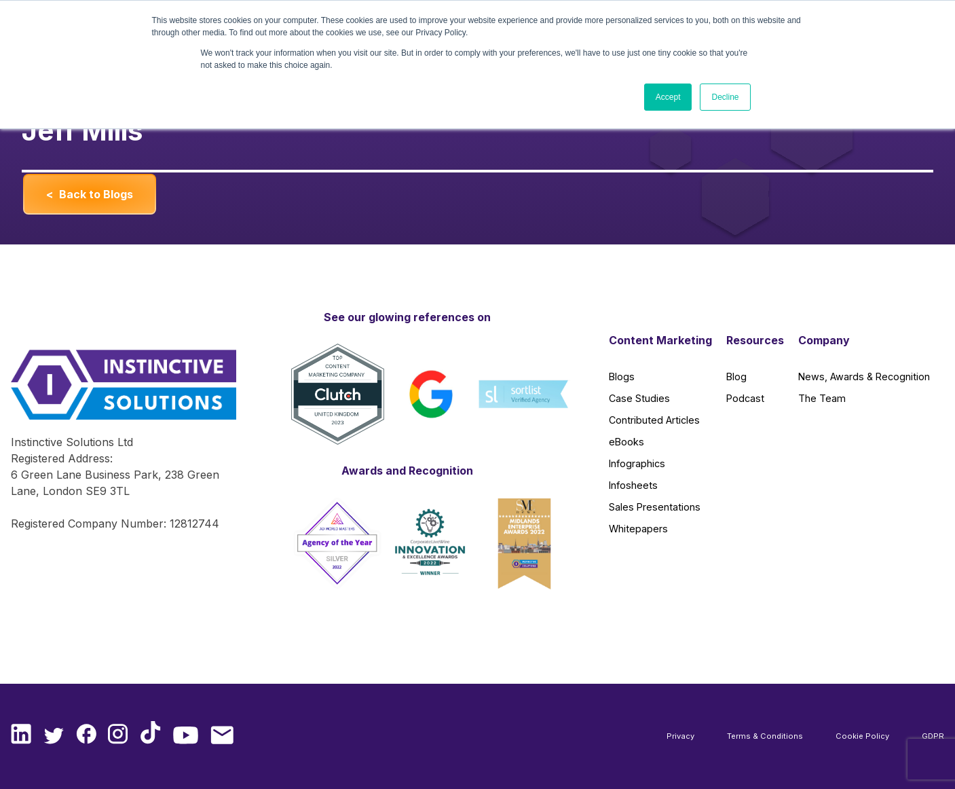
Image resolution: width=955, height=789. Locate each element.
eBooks (626, 441)
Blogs (622, 376)
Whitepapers (638, 528)
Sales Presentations (654, 507)
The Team (822, 398)
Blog (736, 376)
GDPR (933, 736)
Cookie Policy (862, 736)
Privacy (680, 736)
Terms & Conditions (765, 736)
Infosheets (633, 485)
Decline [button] (724, 97)
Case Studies (639, 398)
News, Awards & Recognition (864, 376)
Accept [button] (668, 97)
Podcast (745, 398)
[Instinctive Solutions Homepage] (116, 392)
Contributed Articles (654, 420)
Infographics (637, 463)
